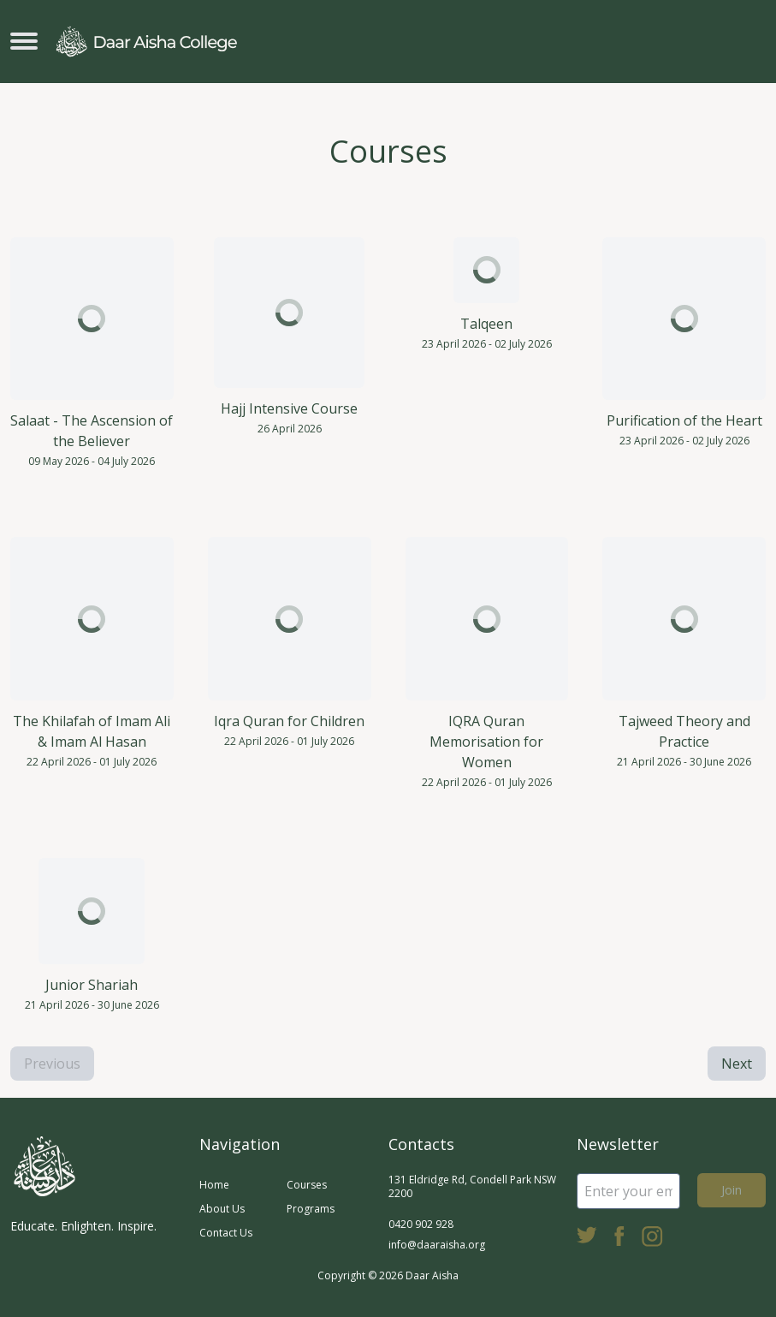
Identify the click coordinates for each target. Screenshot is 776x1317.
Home (214, 1184)
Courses (307, 1184)
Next (736, 1063)
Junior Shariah (91, 984)
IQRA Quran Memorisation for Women (486, 742)
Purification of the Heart (684, 420)
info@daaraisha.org (436, 1244)
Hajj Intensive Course (289, 408)
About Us (222, 1208)
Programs (311, 1208)
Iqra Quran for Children (289, 721)
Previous (52, 1063)
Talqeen (486, 323)
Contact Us (225, 1232)
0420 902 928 (420, 1224)
